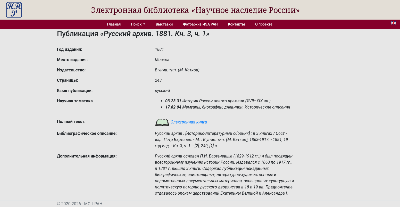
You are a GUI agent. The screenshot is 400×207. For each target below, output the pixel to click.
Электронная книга (181, 122)
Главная (114, 24)
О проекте (263, 24)
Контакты (236, 24)
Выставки (164, 24)
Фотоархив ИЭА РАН (200, 24)
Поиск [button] (136, 24)
